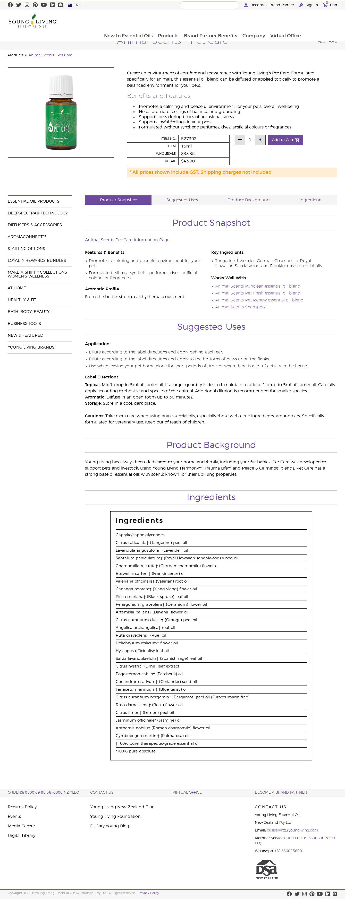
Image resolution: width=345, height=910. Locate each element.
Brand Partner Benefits (243, 20)
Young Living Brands (31, 347)
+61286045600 (288, 851)
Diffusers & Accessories (35, 225)
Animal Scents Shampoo (240, 307)
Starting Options (26, 249)
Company (286, 20)
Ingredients (310, 200)
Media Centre (21, 826)
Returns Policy (22, 807)
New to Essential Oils (160, 20)
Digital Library (21, 836)
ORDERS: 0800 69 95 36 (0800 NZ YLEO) (44, 792)
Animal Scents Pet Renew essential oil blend (259, 300)
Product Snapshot (118, 200)
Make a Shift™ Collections (37, 272)
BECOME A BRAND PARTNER (281, 792)
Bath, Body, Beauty (28, 312)
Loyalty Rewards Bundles (37, 261)
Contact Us (102, 792)
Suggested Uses (182, 200)
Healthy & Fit (22, 300)
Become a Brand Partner (269, 5)
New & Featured (25, 335)
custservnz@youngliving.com (292, 830)
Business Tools (24, 324)
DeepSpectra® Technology (38, 213)
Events (14, 816)
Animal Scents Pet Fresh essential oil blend (257, 293)
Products (200, 20)
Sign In (309, 5)
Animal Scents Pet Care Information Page (127, 240)
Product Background (249, 200)
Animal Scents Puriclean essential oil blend (257, 286)
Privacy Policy (149, 893)
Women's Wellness (28, 276)
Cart (330, 4)
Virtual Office (319, 20)
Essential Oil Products (33, 201)
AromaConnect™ (27, 237)
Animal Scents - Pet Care (50, 55)
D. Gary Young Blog (109, 826)
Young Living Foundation (115, 816)
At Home (17, 288)
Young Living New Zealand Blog (122, 807)
